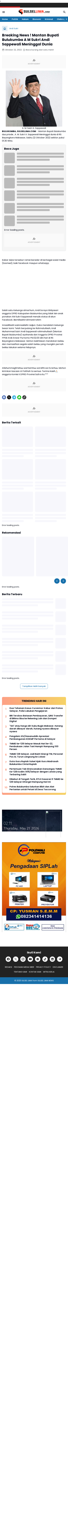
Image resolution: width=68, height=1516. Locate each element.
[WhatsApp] (19, 397)
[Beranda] (4, 28)
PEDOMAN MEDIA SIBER (24, 967)
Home (5, 19)
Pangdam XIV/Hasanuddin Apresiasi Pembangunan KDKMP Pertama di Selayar (32, 738)
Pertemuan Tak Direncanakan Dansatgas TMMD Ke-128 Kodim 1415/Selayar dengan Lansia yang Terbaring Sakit (35, 772)
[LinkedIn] (52, 959)
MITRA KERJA (48, 972)
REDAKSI (8, 967)
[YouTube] (30, 959)
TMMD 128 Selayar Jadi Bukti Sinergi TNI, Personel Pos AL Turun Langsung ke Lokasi (36, 755)
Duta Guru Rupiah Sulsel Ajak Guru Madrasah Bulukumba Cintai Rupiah (33, 763)
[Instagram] (23, 959)
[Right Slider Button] (65, 19)
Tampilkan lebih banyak (34, 686)
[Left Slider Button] (57, 581)
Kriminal (49, 19)
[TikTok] (45, 959)
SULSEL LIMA (27, 980)
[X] (9, 397)
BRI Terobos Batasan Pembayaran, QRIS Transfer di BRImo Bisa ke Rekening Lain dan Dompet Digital (36, 718)
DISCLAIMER (58, 967)
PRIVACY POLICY (43, 967)
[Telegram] (14, 397)
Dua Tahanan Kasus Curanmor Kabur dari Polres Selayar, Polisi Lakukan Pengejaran (36, 709)
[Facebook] (4, 397)
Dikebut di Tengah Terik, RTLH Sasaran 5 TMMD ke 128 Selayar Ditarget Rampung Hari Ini (36, 780)
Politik (15, 19)
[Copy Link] (24, 397)
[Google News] (37, 959)
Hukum (25, 19)
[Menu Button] (3, 12)
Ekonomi (37, 19)
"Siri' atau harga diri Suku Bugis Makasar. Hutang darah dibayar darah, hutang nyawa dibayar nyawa (36, 729)
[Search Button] (64, 12)
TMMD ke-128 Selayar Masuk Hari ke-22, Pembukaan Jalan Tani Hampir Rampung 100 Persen (33, 746)
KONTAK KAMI (35, 972)
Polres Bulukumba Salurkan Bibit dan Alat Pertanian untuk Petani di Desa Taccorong (32, 788)
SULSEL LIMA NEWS (46, 980)
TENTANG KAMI (20, 972)
